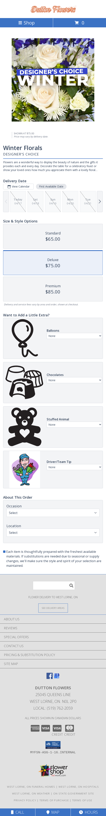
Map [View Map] (52, 812)
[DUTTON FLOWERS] (53, 12)
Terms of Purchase (54, 800)
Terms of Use (82, 800)
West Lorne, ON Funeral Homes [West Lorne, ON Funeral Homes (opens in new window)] (31, 786)
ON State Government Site (73, 793)
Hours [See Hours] (88, 812)
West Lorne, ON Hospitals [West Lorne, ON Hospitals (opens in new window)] (79, 786)
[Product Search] (54, 585)
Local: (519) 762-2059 (53, 708)
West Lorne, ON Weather (31, 793)
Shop (26, 22)
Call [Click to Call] (17, 812)
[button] (53, 745)
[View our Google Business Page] (56, 677)
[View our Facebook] (49, 677)
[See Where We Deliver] (53, 608)
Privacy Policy (25, 800)
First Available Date (51, 186)
